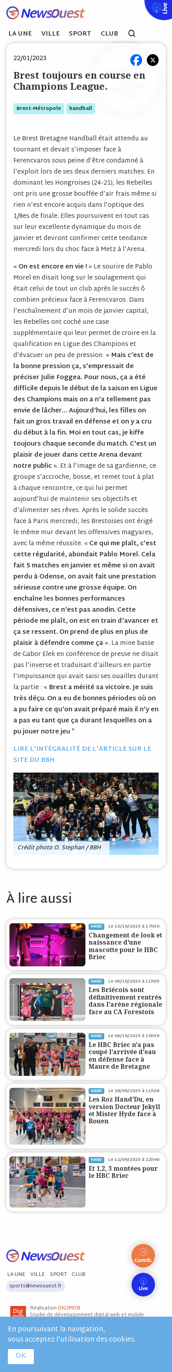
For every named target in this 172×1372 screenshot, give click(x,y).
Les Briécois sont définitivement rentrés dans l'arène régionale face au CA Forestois (125, 1001)
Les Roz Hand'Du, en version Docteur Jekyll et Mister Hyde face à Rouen (124, 1110)
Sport (80, 34)
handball (80, 108)
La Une (20, 34)
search (136, 34)
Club (109, 34)
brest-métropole (39, 108)
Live (143, 5)
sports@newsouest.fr (35, 1286)
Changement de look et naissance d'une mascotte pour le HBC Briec (125, 946)
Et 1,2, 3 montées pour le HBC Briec (123, 1172)
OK (21, 1356)
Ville (50, 34)
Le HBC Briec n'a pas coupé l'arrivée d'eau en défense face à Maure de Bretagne (122, 1056)
